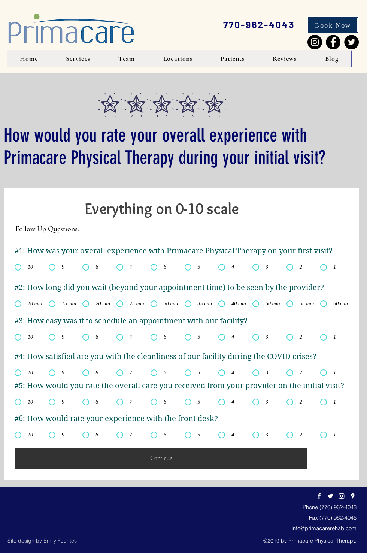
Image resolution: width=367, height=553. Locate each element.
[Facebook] (333, 42)
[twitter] (330, 496)
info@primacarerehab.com (324, 528)
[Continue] (161, 458)
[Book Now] (333, 24)
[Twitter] (351, 42)
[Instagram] (314, 42)
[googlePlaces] (353, 496)
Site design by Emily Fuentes (42, 540)
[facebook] (319, 496)
